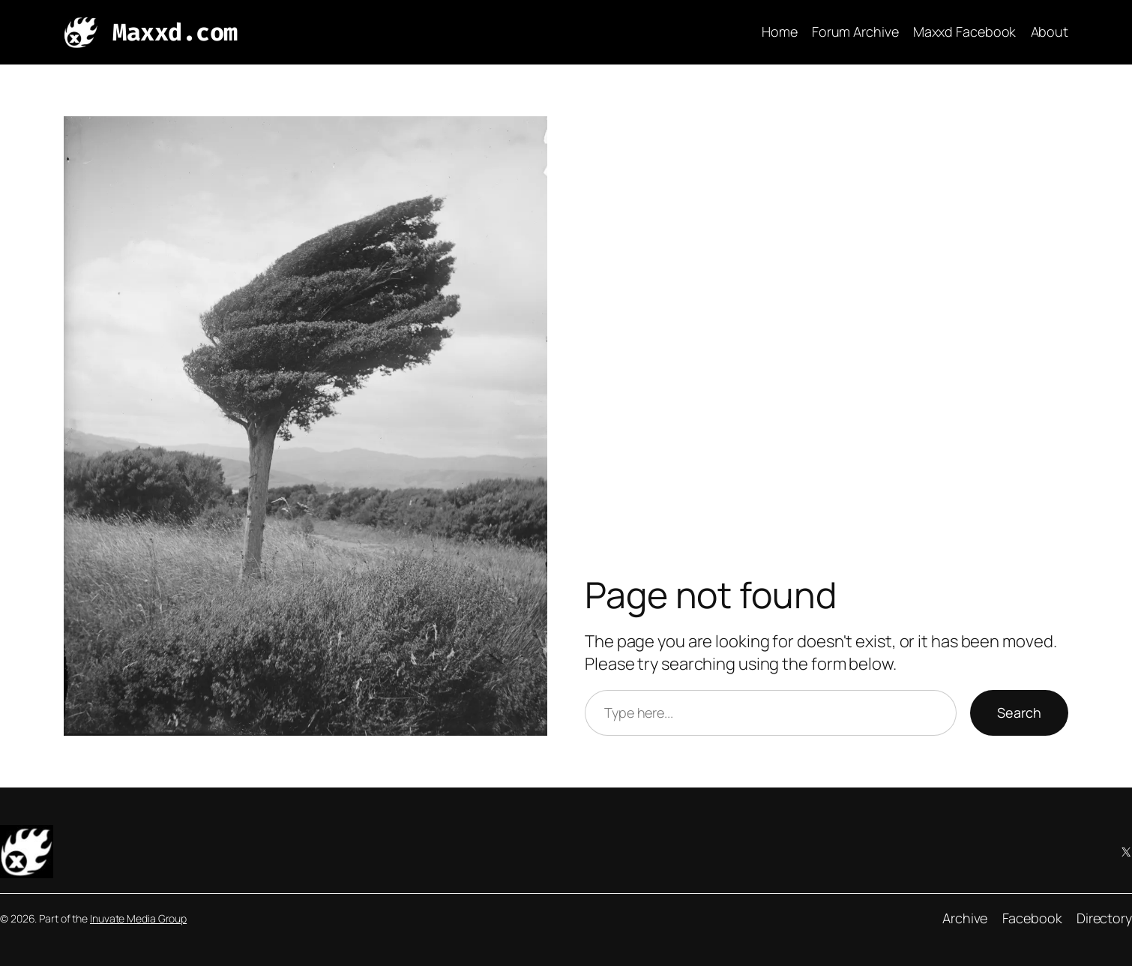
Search (1019, 713)
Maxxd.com (175, 32)
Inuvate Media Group (138, 918)
